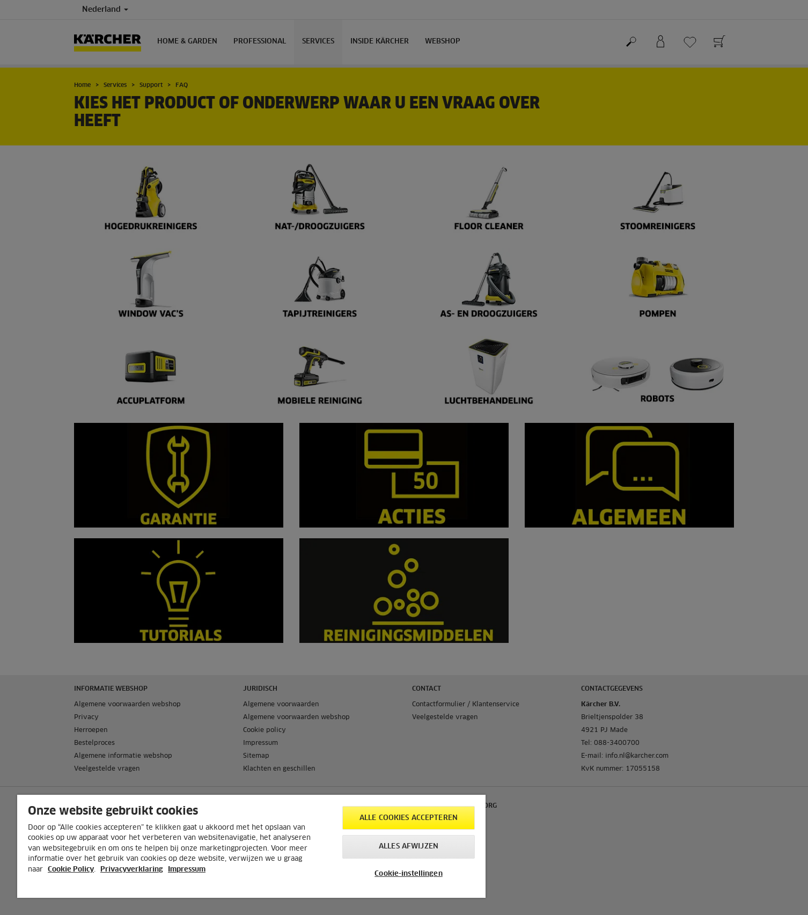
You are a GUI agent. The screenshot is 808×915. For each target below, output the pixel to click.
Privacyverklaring (131, 869)
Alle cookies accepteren (408, 818)
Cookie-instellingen (408, 873)
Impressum (186, 869)
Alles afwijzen (408, 846)
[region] (251, 846)
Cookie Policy (71, 869)
